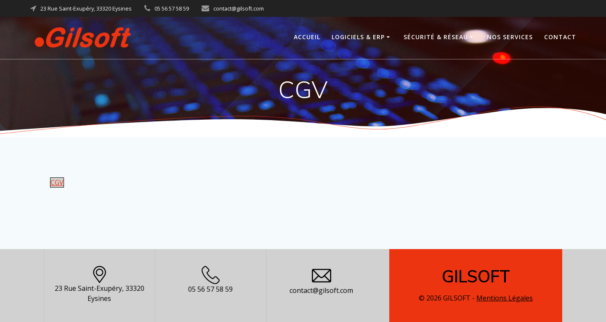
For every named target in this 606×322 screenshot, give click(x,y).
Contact (560, 37)
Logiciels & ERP (358, 37)
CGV (57, 182)
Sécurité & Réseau (436, 37)
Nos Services (510, 37)
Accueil (307, 37)
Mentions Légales (504, 298)
